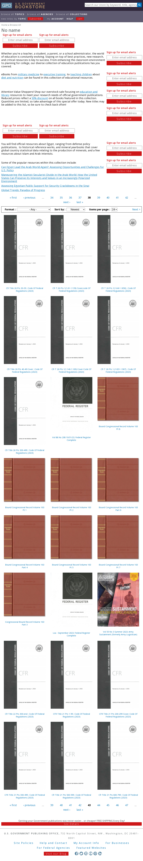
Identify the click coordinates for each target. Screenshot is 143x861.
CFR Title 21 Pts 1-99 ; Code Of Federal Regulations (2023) (71, 715)
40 (107, 197)
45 (107, 805)
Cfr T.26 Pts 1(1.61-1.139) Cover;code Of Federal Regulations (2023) (71, 289)
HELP (70, 18)
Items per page (99, 209)
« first (13, 197)
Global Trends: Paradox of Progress (23, 190)
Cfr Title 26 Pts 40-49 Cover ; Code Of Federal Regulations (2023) (24, 370)
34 (51, 197)
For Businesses (117, 843)
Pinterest (95, 853)
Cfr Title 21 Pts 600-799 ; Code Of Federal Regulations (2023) (118, 796)
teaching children (81, 74)
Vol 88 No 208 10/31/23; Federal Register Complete (71, 438)
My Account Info (86, 843)
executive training (54, 74)
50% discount (40, 98)
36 (70, 197)
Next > (136, 209)
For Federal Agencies (53, 847)
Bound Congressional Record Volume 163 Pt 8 (118, 427)
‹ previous (29, 197)
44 (98, 805)
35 (61, 197)
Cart (80, 18)
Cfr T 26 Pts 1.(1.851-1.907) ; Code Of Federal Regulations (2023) (118, 370)
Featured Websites (91, 847)
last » (79, 202)
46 (117, 805)
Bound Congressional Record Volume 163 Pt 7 (118, 566)
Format (10, 209)
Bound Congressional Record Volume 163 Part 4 (24, 566)
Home (4, 24)
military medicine (28, 74)
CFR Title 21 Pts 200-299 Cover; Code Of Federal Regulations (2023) (118, 715)
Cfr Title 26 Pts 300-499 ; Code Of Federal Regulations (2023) (24, 451)
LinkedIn (100, 853)
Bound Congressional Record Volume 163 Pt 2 (71, 508)
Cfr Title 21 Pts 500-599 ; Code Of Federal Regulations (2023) (71, 796)
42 (126, 197)
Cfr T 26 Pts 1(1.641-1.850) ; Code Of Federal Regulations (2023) (118, 289)
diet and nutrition (12, 77)
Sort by (60, 209)
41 (117, 197)
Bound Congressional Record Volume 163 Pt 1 (24, 508)
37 (79, 197)
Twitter (81, 853)
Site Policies (24, 843)
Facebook (76, 853)
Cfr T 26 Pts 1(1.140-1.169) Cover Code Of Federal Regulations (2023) (71, 370)
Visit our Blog (56, 853)
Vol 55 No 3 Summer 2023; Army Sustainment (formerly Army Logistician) (118, 633)
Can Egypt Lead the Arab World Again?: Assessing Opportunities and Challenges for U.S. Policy (52, 168)
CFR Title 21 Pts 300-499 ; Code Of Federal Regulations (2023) (25, 796)
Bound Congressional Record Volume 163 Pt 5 (71, 566)
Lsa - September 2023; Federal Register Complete (71, 634)
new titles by (23, 18)
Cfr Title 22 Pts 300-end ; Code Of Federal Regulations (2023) (24, 715)
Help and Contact (53, 843)
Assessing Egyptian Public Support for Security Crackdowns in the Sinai (45, 185)
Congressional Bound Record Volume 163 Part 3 (24, 623)
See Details (71, 823)
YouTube (90, 853)
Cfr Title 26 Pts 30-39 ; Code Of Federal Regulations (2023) (24, 289)
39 (98, 197)
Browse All (12, 14)
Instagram (86, 853)
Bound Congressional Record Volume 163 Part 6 (118, 508)
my (55, 18)
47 (126, 805)
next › (66, 202)
